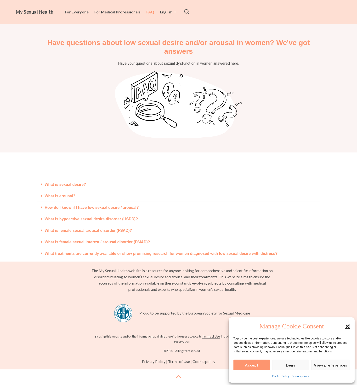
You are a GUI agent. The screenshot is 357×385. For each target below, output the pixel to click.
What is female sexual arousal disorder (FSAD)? (88, 230)
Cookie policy (204, 361)
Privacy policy (300, 376)
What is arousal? (60, 196)
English (166, 12)
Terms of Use (211, 336)
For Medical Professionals (117, 12)
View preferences (330, 365)
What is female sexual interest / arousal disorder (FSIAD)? (97, 242)
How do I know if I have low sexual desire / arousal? (92, 207)
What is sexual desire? (65, 184)
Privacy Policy (153, 361)
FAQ (150, 12)
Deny (290, 365)
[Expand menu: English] (175, 12)
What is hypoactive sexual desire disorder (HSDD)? (91, 219)
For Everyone (77, 12)
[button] (347, 326)
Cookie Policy (280, 376)
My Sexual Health (34, 12)
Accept (252, 365)
